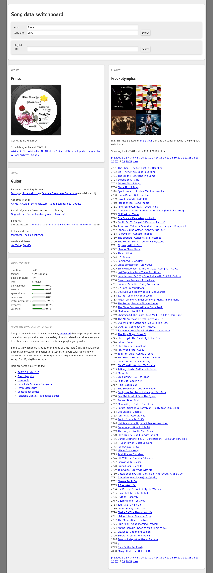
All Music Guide (54, 151)
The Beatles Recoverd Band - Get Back (139, 357)
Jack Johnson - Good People (133, 202)
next (135, 161)
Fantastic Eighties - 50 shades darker (38, 395)
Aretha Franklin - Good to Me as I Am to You (142, 527)
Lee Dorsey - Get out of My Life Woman (139, 489)
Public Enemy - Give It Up (132, 508)
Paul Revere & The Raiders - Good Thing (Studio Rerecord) (151, 210)
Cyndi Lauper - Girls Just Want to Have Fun (141, 191)
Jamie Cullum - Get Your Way (134, 361)
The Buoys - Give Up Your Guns (135, 431)
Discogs (15, 193)
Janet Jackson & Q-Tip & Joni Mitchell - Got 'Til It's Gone (149, 276)
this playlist (146, 140)
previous (116, 157)
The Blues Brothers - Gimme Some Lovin (140, 307)
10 (142, 157)
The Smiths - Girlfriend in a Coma (136, 175)
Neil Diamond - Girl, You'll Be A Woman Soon (143, 423)
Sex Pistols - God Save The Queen (137, 396)
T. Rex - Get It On (127, 485)
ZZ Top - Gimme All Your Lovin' (135, 295)
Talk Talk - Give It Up (129, 504)
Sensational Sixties (28, 391)
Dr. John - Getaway (128, 496)
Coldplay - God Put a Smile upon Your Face (142, 392)
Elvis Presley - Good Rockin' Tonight (138, 435)
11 (146, 157)
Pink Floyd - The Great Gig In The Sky (139, 338)
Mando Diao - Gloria (129, 249)
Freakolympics (26, 376)
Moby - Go (123, 373)
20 (178, 157)
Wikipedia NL (18, 151)
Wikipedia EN (35, 151)
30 (127, 161)
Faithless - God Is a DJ (130, 380)
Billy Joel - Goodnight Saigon (134, 531)
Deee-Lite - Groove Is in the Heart (136, 280)
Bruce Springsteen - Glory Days (135, 264)
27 (116, 161)
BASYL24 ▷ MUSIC (28, 372)
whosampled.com (82, 224)
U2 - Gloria (124, 257)
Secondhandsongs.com (40, 214)
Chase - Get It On (127, 481)
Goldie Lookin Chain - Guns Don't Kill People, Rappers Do (150, 473)
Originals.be (18, 214)
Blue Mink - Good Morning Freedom (138, 523)
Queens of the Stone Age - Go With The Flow (143, 322)
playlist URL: (18, 47)
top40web (17, 234)
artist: (17, 27)
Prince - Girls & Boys (129, 183)
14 (157, 157)
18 (171, 157)
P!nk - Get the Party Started (133, 493)
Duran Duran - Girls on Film (133, 195)
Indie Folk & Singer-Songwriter (35, 384)
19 (175, 157)
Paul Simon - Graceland (131, 454)
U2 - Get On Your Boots (131, 288)
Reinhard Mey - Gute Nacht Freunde (138, 539)
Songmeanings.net (60, 203)
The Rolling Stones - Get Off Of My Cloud (141, 241)
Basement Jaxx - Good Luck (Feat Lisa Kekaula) (144, 330)
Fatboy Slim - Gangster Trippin (135, 233)
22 (186, 157)
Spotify (27, 245)
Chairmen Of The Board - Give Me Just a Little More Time (150, 315)
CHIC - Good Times (128, 214)
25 (197, 157)
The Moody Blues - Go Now (133, 520)
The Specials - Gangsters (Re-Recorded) (140, 237)
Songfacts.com (39, 203)
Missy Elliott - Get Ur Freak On (134, 551)
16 (164, 157)
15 (160, 157)
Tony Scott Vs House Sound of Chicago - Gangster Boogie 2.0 (152, 226)
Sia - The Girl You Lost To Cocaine (136, 171)
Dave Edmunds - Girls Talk (132, 199)
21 (182, 157)
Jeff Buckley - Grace (128, 446)
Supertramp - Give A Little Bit (134, 427)
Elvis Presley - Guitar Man (132, 346)
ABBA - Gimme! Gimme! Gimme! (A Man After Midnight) (148, 299)
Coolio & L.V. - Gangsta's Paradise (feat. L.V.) (141, 222)
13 (153, 157)
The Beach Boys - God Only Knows (137, 388)
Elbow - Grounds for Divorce (134, 535)
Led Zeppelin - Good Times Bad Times (139, 272)
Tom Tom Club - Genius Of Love (135, 353)
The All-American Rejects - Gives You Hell (141, 319)
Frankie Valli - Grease (129, 462)
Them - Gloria (125, 253)
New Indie (23, 380)
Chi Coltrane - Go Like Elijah (133, 376)
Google (35, 155)
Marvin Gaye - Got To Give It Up (135, 404)
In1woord (65, 333)
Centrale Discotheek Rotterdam (59, 193)
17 (168, 157)
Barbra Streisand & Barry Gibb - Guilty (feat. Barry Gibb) (148, 407)
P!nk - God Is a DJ (127, 384)
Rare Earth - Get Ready (130, 547)
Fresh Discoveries (27, 387)
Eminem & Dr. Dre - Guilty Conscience (139, 284)
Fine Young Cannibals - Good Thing (138, 206)
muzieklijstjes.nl (34, 234)
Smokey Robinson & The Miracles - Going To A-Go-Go (148, 268)
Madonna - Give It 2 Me (131, 311)
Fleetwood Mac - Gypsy (131, 349)
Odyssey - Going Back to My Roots (137, 326)
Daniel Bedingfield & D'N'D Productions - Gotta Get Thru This (152, 438)
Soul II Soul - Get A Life (131, 419)
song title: (19, 32)
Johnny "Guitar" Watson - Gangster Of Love (141, 229)
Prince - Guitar (125, 342)
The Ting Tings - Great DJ (132, 334)
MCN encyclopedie (75, 151)
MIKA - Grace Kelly (128, 450)
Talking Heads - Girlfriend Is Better (137, 369)
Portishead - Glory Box (130, 260)
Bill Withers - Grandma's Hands (135, 458)
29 (123, 161)
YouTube (16, 245)
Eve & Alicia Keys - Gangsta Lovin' (137, 218)
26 (112, 161)
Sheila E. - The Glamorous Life (135, 512)
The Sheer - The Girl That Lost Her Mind (140, 168)
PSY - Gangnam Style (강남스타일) (137, 477)
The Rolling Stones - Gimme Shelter (138, 303)
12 (149, 157)
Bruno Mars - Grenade (130, 466)
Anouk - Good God (128, 400)
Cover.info (60, 214)
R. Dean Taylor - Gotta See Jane (135, 442)
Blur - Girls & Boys (128, 187)
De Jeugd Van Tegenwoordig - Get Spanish (142, 291)
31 (130, 161)
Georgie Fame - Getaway (131, 500)
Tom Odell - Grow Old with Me (135, 469)
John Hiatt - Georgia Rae (131, 415)
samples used (37, 224)
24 (193, 157)
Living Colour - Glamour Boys (134, 516)
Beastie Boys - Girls (128, 179)
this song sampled (59, 224)
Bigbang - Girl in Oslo (130, 245)
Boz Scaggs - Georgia (130, 411)
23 (189, 157)
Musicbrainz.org (31, 193)
